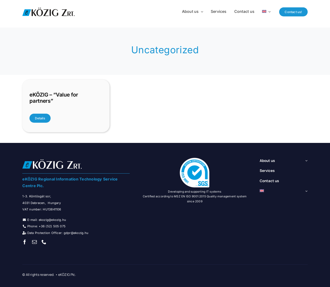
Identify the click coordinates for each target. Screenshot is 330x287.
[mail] (34, 242)
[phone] (44, 242)
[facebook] (24, 242)
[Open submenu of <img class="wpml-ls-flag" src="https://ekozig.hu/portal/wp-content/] (305, 191)
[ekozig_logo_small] (48, 7)
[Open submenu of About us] (305, 161)
